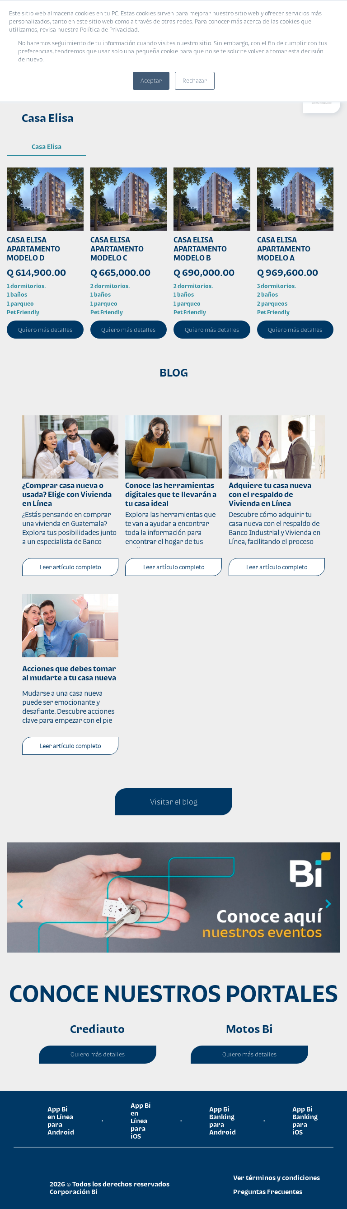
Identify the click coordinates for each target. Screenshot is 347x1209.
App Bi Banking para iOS (305, 1120)
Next (326, 904)
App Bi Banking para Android (222, 1120)
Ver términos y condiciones (276, 1177)
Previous (20, 904)
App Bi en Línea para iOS (141, 1121)
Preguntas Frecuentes (267, 1191)
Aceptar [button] (151, 80)
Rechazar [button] (195, 80)
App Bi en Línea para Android (60, 1120)
